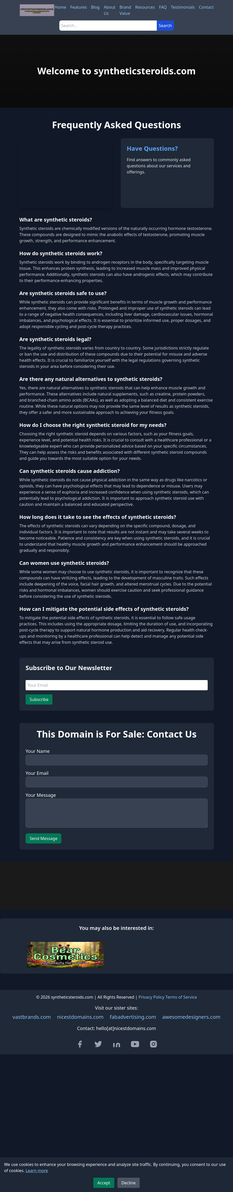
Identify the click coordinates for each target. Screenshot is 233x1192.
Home (60, 7)
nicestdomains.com (80, 1133)
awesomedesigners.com (191, 1133)
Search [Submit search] (165, 25)
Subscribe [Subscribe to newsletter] (39, 762)
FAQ (163, 7)
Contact (206, 7)
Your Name (38, 814)
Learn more (37, 1170)
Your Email (37, 836)
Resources (145, 7)
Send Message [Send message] (43, 901)
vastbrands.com (32, 1133)
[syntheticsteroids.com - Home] (37, 10)
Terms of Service (181, 1114)
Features (78, 7)
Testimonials (183, 7)
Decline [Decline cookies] (128, 1183)
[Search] (108, 25)
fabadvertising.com (133, 1133)
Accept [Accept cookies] (103, 1183)
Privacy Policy (151, 1114)
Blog (95, 7)
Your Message (41, 858)
